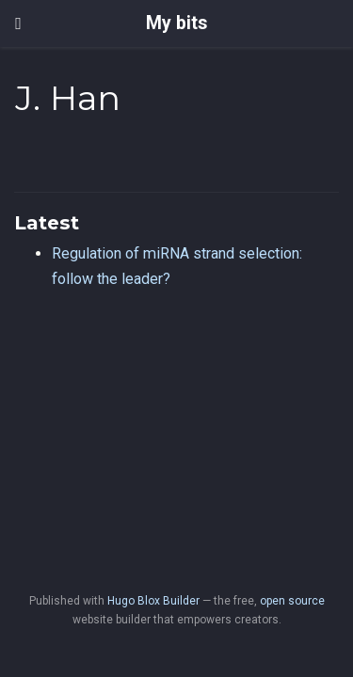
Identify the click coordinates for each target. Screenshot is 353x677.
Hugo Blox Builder (153, 600)
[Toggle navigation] (18, 23)
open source (292, 600)
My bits (176, 23)
